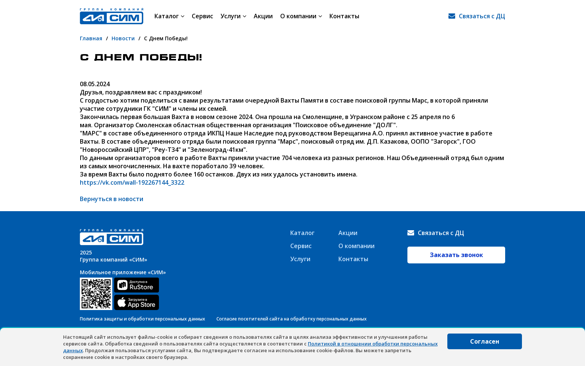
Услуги (233, 16)
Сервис (202, 16)
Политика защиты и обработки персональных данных (142, 319)
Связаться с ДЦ (482, 16)
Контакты (344, 16)
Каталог (169, 16)
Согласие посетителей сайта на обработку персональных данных (291, 319)
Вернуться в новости (111, 199)
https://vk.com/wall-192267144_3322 (132, 182)
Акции (263, 16)
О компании (301, 16)
